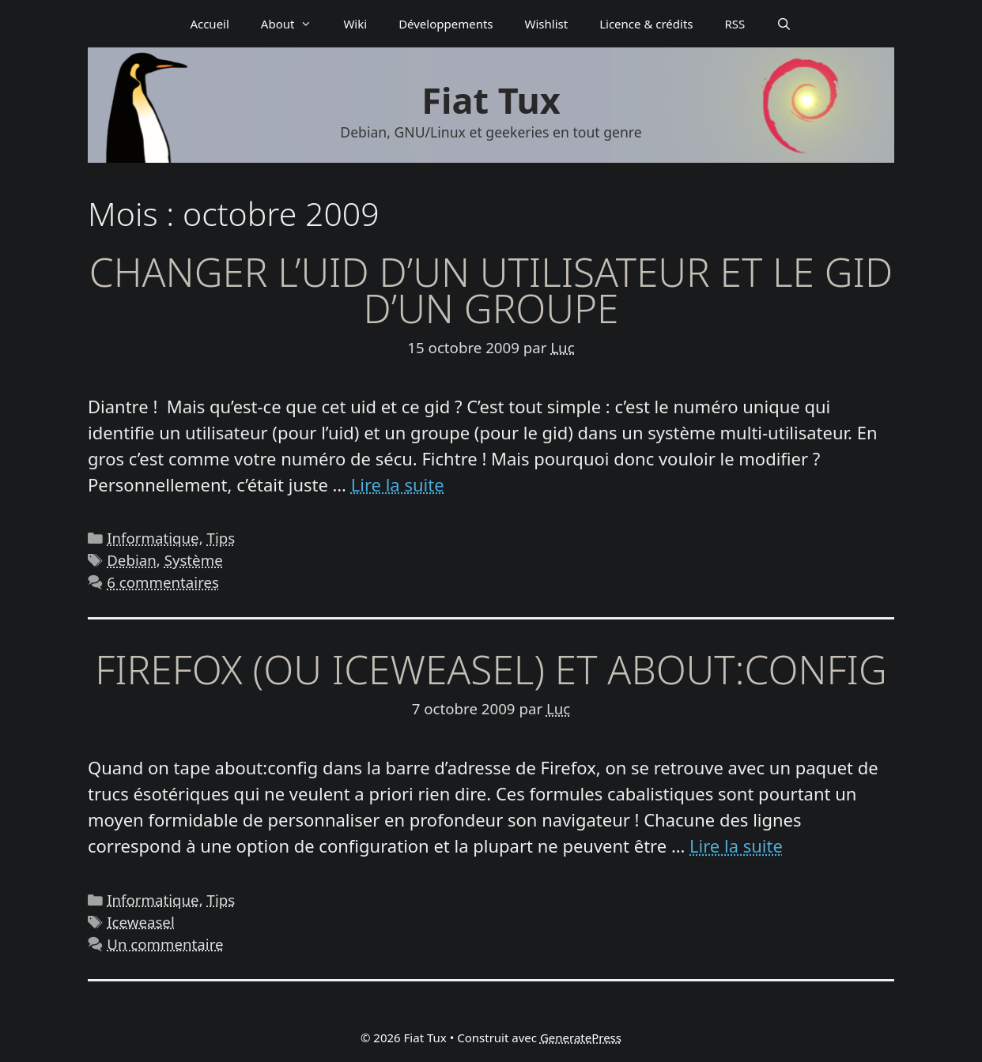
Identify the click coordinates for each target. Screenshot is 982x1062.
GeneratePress (580, 1037)
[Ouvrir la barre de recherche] (784, 23)
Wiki (355, 24)
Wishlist (546, 24)
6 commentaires (163, 582)
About (294, 23)
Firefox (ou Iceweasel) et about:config (491, 669)
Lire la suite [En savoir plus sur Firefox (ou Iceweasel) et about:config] (736, 845)
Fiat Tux (490, 100)
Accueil (209, 24)
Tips (221, 538)
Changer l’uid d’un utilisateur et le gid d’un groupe (491, 290)
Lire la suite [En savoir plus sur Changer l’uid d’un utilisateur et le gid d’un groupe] (397, 484)
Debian (132, 560)
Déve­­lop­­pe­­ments (445, 24)
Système (193, 560)
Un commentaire (165, 944)
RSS (735, 24)
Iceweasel (141, 922)
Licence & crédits (646, 24)
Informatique (152, 538)
